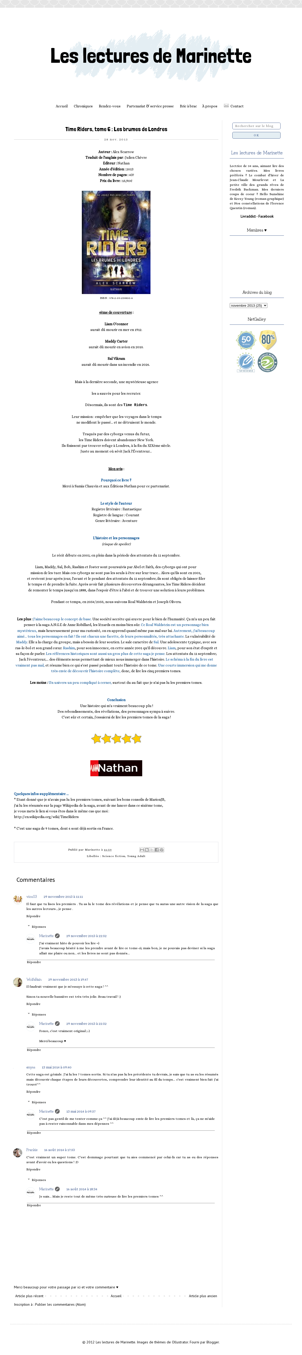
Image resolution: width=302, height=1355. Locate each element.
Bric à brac (188, 106)
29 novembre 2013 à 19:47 (68, 979)
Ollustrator (180, 1342)
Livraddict (248, 216)
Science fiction (113, 856)
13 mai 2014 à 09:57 (81, 1111)
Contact (237, 106)
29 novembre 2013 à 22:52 (86, 936)
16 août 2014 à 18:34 (81, 1189)
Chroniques (83, 106)
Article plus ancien (203, 1296)
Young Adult (136, 856)
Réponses (39, 927)
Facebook (265, 216)
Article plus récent (29, 1296)
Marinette (46, 935)
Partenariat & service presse (150, 106)
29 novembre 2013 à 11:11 (63, 896)
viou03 (31, 896)
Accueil (62, 106)
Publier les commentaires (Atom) (60, 1304)
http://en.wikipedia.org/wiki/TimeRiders (46, 817)
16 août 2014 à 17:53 (59, 1150)
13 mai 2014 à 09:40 (56, 1067)
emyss (30, 1066)
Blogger (212, 1342)
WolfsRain (34, 979)
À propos (209, 106)
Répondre (33, 916)
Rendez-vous (110, 106)
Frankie (31, 1149)
